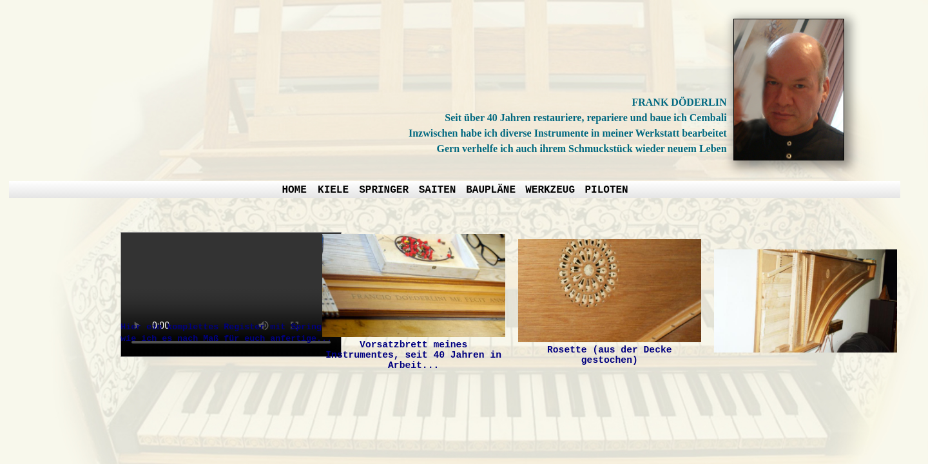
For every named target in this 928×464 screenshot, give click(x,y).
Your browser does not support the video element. (231, 294)
